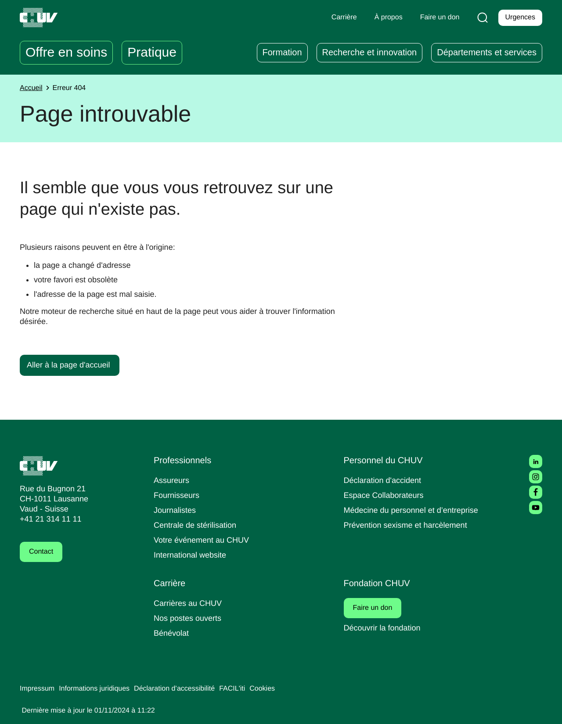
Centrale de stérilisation (198, 525)
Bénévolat (172, 633)
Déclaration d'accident (385, 480)
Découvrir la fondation (385, 628)
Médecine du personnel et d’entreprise (415, 510)
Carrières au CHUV (190, 603)
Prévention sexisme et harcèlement (409, 525)
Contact (42, 552)
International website (193, 555)
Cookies (280, 688)
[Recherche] (480, 17)
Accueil (32, 88)
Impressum (38, 688)
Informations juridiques (100, 688)
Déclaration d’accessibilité (187, 688)
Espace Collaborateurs (386, 495)
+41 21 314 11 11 (48, 519)
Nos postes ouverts (189, 618)
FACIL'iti (248, 688)
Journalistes (176, 510)
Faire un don (378, 607)
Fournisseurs (178, 495)
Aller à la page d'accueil (71, 365)
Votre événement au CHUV (204, 540)
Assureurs (172, 480)
